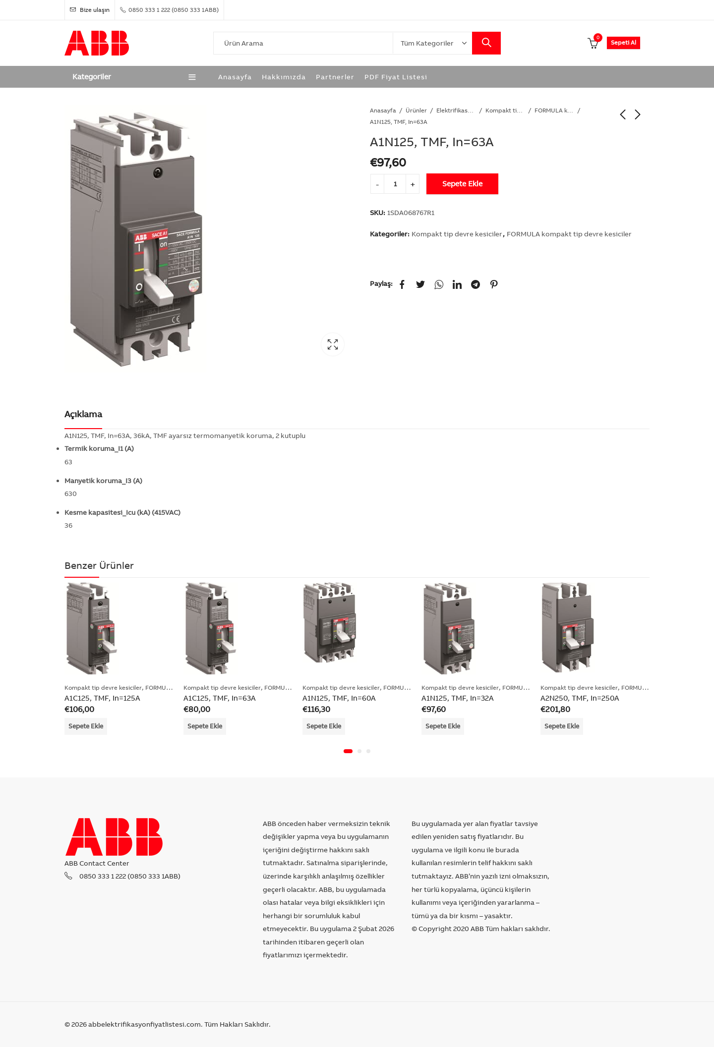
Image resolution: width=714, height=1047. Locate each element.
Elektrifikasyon (456, 110)
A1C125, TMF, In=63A (219, 698)
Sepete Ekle (462, 183)
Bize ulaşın (90, 9)
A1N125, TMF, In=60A (339, 698)
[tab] (83, 414)
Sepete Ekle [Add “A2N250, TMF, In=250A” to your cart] (561, 726)
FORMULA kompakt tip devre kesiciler (554, 110)
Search (486, 43)
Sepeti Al (623, 42)
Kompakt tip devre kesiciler (505, 110)
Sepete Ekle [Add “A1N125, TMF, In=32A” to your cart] (442, 726)
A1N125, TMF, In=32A (457, 698)
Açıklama (83, 414)
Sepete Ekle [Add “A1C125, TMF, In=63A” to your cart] (204, 726)
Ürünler (416, 110)
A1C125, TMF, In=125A (102, 698)
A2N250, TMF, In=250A (579, 698)
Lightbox (332, 344)
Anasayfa (383, 110)
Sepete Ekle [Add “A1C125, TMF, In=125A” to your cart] (85, 726)
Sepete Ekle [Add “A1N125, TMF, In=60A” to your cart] (323, 726)
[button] (348, 751)
